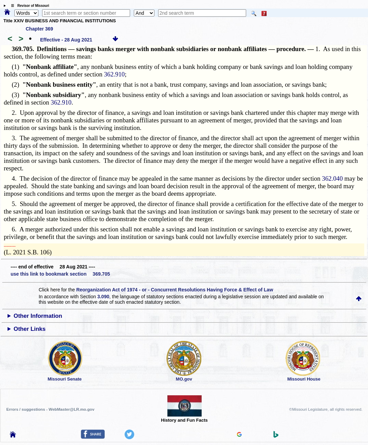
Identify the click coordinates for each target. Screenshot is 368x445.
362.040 (332, 178)
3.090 (103, 296)
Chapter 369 (39, 29)
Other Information (38, 316)
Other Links (30, 329)
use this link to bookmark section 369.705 (60, 274)
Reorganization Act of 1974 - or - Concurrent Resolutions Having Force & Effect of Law (174, 289)
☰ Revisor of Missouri (28, 6)
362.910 (114, 74)
